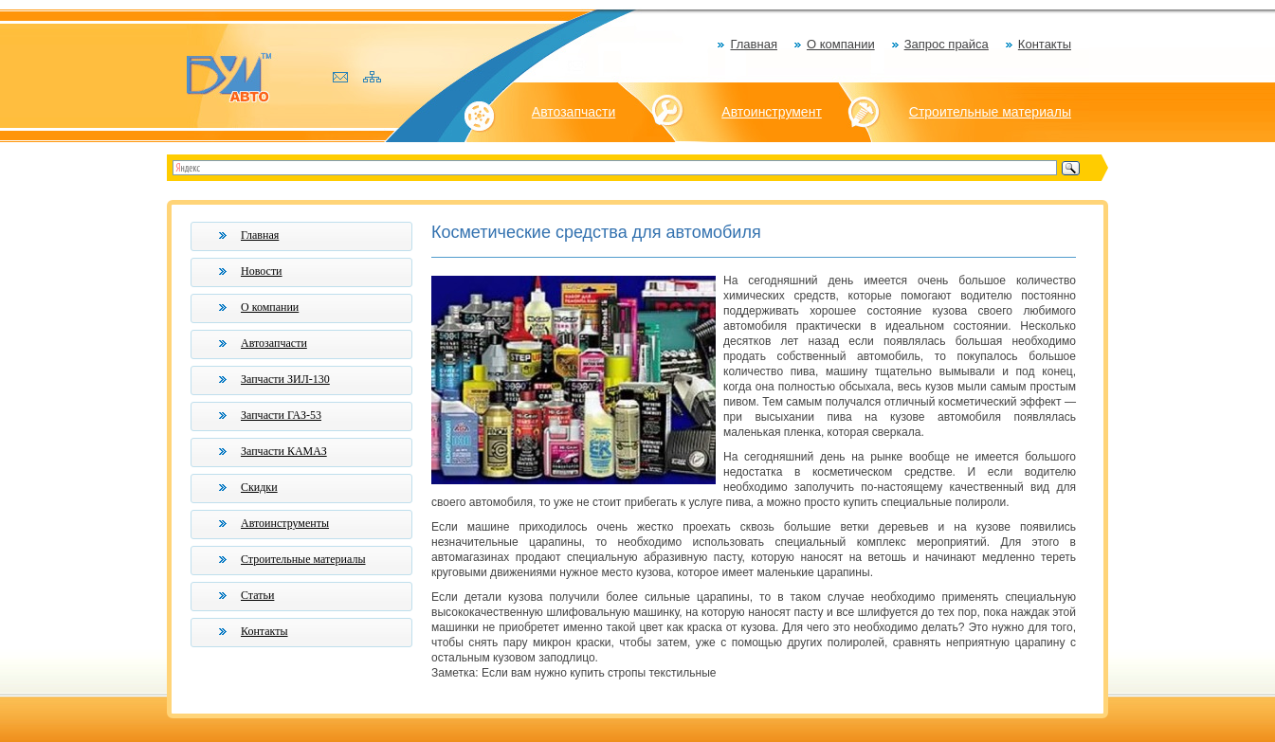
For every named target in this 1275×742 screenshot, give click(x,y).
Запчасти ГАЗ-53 (281, 415)
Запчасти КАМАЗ (284, 451)
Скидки (259, 487)
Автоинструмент (771, 111)
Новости (261, 271)
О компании (841, 44)
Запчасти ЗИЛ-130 (285, 379)
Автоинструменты (285, 523)
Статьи (257, 595)
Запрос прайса (946, 44)
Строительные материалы (990, 111)
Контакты (1044, 44)
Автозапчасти (573, 111)
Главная (753, 44)
